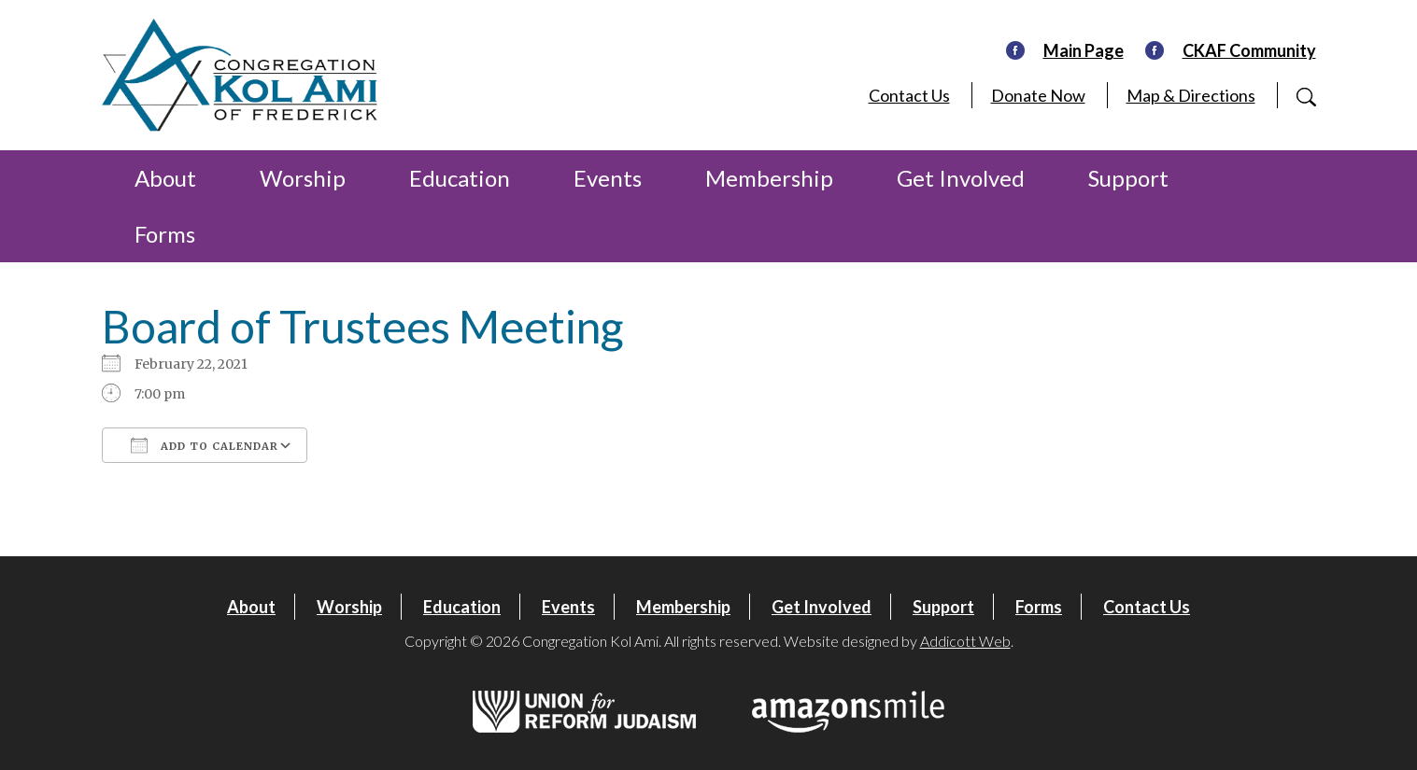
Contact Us (909, 95)
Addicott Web (965, 641)
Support (1128, 177)
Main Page (1083, 50)
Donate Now (1038, 95)
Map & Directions (1191, 95)
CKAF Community (1249, 50)
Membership (769, 177)
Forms (165, 233)
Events (608, 177)
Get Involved (961, 177)
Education (459, 177)
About (165, 177)
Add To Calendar (204, 445)
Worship (303, 177)
